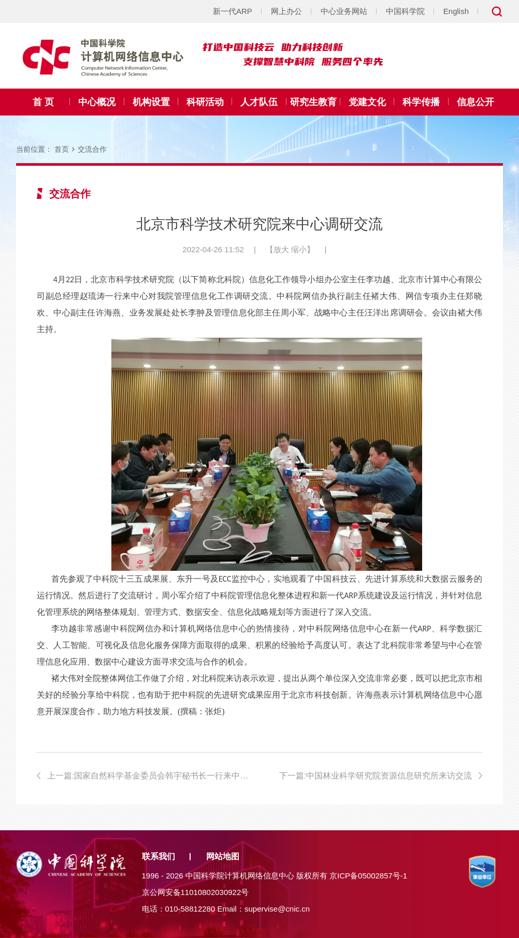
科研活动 (205, 102)
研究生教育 (313, 102)
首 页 (43, 102)
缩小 (299, 249)
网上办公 (286, 11)
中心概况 (97, 102)
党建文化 (367, 102)
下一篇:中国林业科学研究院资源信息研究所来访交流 (375, 775)
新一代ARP (232, 11)
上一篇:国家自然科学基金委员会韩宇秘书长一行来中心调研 (149, 775)
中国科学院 (405, 11)
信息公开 (475, 102)
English (456, 11)
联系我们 (158, 856)
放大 (281, 249)
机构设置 (151, 102)
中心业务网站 (344, 11)
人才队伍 (259, 102)
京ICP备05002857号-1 (368, 875)
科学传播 (421, 102)
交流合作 (92, 149)
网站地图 (222, 856)
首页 (61, 149)
